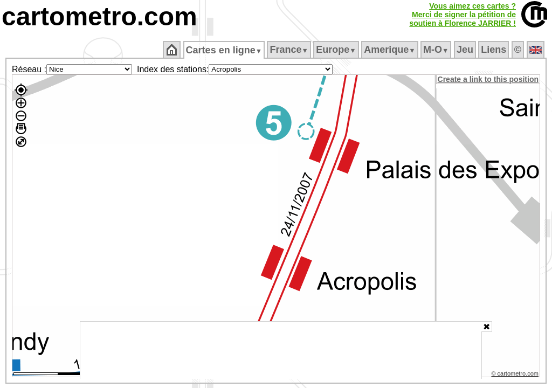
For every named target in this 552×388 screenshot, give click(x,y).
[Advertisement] (281, 350)
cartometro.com (99, 16)
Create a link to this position (488, 79)
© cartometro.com (516, 375)
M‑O (437, 49)
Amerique (390, 49)
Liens (494, 49)
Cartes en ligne (225, 50)
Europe (337, 49)
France (290, 49)
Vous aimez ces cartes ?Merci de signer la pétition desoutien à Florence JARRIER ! (462, 14)
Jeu (465, 49)
